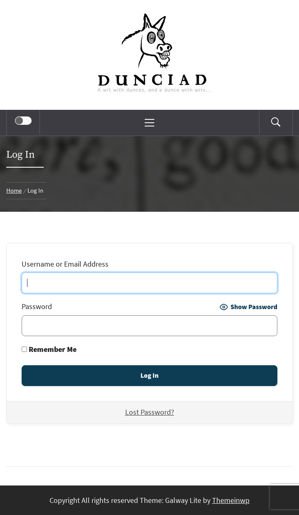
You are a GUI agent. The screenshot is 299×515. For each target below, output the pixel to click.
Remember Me (49, 349)
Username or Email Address (65, 264)
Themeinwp (231, 500)
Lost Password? (149, 412)
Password (37, 306)
